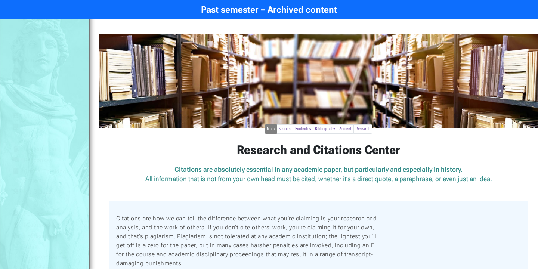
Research (363, 129)
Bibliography (325, 129)
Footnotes (303, 129)
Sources (285, 129)
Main (271, 129)
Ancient (345, 129)
